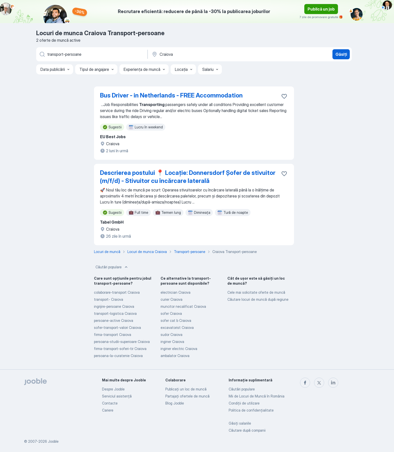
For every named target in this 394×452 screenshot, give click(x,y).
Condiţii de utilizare (244, 403)
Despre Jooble (113, 389)
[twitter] (319, 383)
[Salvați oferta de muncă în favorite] (284, 96)
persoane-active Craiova (113, 320)
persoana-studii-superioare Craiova (122, 341)
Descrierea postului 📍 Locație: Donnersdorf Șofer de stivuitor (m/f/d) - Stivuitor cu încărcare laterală (187, 176)
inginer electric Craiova (179, 348)
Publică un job (321, 9)
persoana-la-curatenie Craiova (118, 356)
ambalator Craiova (175, 356)
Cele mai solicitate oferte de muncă (256, 292)
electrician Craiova (175, 292)
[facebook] (305, 383)
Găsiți (341, 54)
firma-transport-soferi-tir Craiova (120, 348)
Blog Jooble (174, 403)
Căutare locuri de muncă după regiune (257, 299)
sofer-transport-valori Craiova (117, 327)
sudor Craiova (171, 334)
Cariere (107, 410)
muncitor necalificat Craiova (183, 306)
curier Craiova (171, 299)
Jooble (53, 441)
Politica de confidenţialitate (251, 410)
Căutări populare (112, 267)
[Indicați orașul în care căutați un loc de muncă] (204, 54)
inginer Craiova (172, 341)
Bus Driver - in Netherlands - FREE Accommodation (171, 95)
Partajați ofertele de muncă (187, 396)
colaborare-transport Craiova (117, 292)
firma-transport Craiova (112, 334)
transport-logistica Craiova (115, 313)
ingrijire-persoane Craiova (114, 306)
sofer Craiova (171, 313)
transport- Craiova (108, 299)
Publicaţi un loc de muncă (186, 389)
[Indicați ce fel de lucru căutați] (91, 54)
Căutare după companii (247, 430)
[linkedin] (333, 383)
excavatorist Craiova (177, 327)
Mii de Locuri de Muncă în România (256, 396)
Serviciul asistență (117, 396)
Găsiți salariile (240, 423)
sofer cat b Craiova (176, 320)
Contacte (110, 403)
